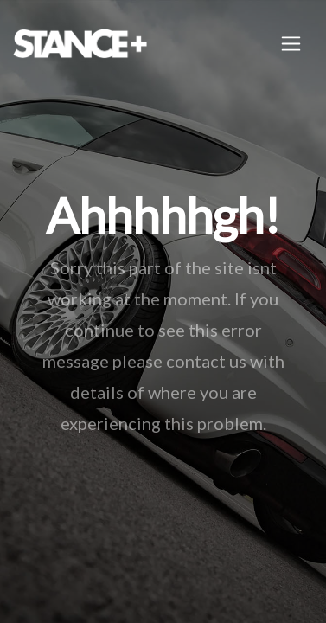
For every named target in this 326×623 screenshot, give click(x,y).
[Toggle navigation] (291, 44)
